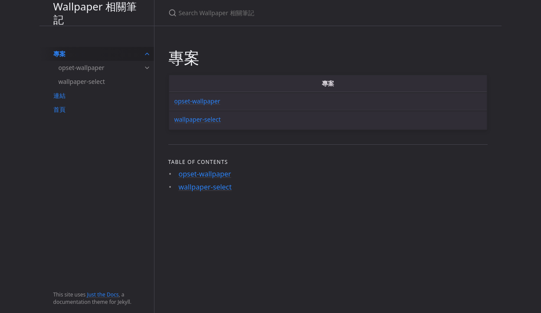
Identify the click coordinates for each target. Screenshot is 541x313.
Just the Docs (102, 294)
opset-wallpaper (82, 67)
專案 (59, 54)
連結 (59, 95)
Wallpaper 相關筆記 (95, 13)
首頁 (59, 109)
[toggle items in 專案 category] (147, 54)
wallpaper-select (82, 81)
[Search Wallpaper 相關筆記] (270, 13)
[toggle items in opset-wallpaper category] (147, 68)
